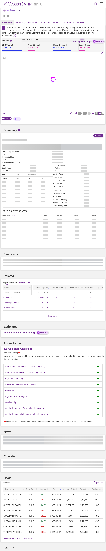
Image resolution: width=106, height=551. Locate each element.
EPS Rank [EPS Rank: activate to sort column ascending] (74, 287)
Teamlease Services (12, 292)
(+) (14, 35)
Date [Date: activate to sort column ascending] (55, 489)
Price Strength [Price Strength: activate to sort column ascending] (91, 287)
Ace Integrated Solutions (13, 303)
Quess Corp (8, 297)
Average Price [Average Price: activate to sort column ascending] (69, 489)
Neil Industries (9, 308)
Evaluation (7, 22)
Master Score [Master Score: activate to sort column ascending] (57, 287)
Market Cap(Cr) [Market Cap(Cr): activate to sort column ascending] (41, 287)
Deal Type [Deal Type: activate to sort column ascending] (30, 489)
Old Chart (6, 119)
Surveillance (83, 22)
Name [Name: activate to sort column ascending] (6, 287)
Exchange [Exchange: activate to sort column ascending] (96, 489)
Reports (98, 136)
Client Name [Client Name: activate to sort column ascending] (9, 489)
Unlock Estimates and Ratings (25, 332)
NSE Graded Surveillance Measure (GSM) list (25, 372)
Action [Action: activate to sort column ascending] (43, 489)
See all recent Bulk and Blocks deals (18, 538)
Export (98, 482)
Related (57, 22)
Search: (21, 482)
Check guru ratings (87, 41)
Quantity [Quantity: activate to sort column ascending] (83, 489)
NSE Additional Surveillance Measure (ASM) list (26, 366)
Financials (33, 22)
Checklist (46, 22)
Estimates (69, 22)
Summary (21, 22)
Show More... (53, 316)
